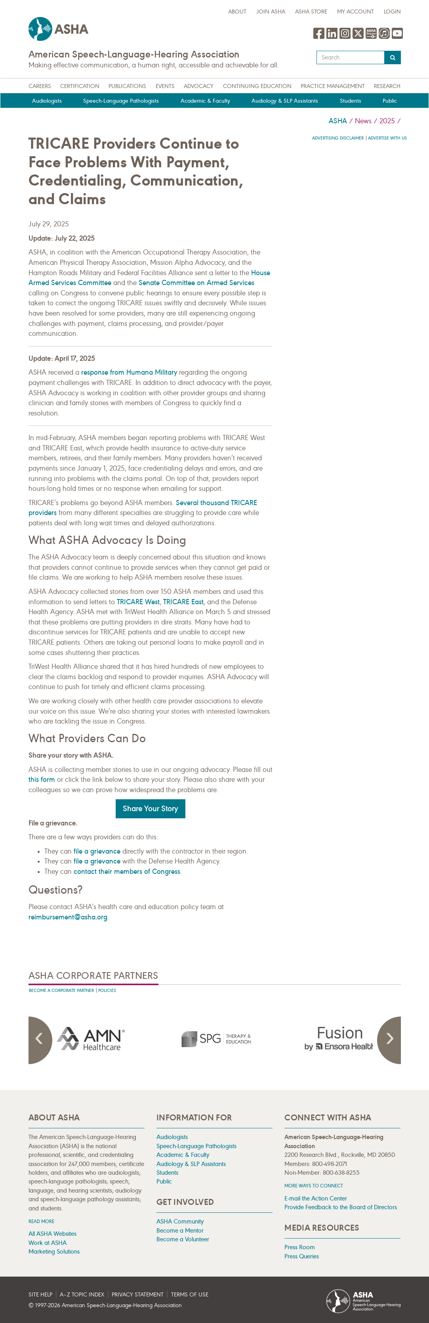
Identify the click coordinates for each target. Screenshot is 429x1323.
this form (42, 779)
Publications (127, 86)
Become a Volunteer (182, 1239)
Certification (79, 86)
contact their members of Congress (127, 871)
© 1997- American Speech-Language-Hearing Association (105, 1305)
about (237, 11)
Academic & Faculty (205, 100)
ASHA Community (180, 1221)
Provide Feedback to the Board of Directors (340, 1207)
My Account (355, 11)
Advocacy (199, 86)
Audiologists (47, 100)
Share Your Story (150, 809)
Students (350, 100)
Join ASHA (270, 11)
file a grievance (97, 851)
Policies (107, 990)
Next (389, 1040)
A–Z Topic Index (82, 1294)
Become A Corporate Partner (61, 990)
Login (392, 11)
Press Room (299, 1247)
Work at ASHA (48, 1242)
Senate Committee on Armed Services (196, 282)
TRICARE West (138, 601)
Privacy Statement (138, 1294)
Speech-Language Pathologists (121, 100)
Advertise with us (387, 138)
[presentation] (90, 1038)
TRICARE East (183, 601)
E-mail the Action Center (315, 1198)
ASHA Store (311, 11)
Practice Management (333, 86)
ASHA (338, 121)
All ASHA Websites (52, 1233)
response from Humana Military (129, 372)
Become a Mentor (180, 1230)
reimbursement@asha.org (68, 917)
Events (165, 86)
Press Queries (301, 1256)
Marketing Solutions (54, 1251)
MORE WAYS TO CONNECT (313, 1186)
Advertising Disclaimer (338, 138)
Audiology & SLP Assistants (285, 100)
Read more (41, 1221)
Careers (40, 86)
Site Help (40, 1294)
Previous (40, 1040)
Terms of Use (189, 1294)
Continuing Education (257, 86)
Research (387, 86)
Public (390, 100)
